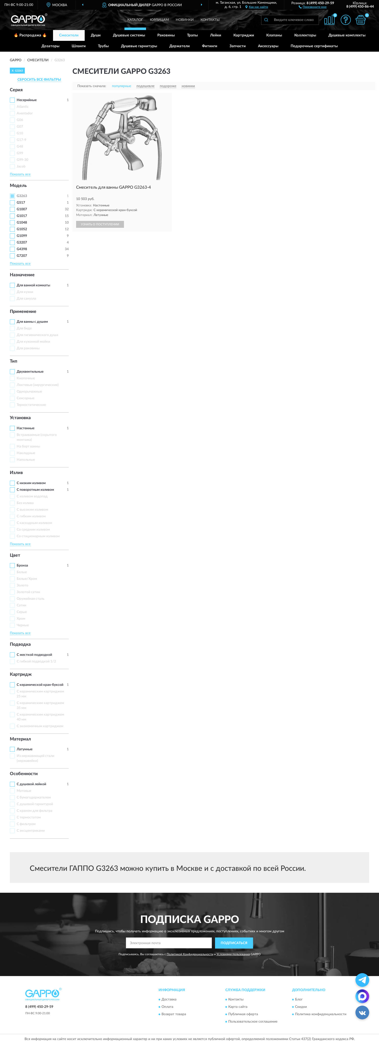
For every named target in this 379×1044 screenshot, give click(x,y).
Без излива (25, 503)
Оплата (167, 1007)
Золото (22, 585)
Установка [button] (20, 418)
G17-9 (21, 140)
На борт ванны (28, 446)
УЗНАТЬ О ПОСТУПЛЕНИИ (100, 224)
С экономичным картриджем (40, 726)
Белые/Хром (27, 579)
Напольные (26, 459)
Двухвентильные (30, 371)
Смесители (69, 35)
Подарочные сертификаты (314, 46)
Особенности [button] (24, 774)
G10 (20, 133)
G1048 (22, 222)
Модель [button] (18, 186)
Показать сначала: (91, 86)
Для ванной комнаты (33, 285)
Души (96, 35)
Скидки (301, 1007)
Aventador (25, 113)
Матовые (24, 791)
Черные (23, 625)
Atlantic (23, 106)
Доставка (169, 999)
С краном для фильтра (34, 811)
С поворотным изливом (35, 489)
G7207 (22, 256)
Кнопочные (26, 378)
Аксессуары (268, 46)
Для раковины (28, 348)
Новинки (185, 20)
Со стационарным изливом (38, 536)
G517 (21, 202)
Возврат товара (174, 1014)
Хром (21, 618)
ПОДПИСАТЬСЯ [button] (234, 943)
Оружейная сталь (30, 598)
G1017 (22, 216)
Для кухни (25, 292)
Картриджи (243, 35)
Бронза (22, 565)
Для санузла (26, 298)
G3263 (22, 196)
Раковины (166, 35)
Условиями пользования (233, 954)
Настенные (25, 428)
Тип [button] (13, 361)
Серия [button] (16, 90)
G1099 (22, 236)
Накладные (26, 453)
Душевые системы (129, 35)
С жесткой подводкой (34, 655)
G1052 (22, 229)
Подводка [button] (20, 644)
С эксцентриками (31, 830)
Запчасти (238, 46)
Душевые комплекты (346, 35)
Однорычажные (29, 391)
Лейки (215, 35)
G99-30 (22, 160)
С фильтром (26, 824)
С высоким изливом (32, 509)
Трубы (103, 46)
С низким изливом (31, 483)
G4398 (22, 249)
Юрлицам (159, 20)
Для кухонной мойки (33, 341)
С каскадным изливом (34, 523)
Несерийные (27, 100)
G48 (20, 146)
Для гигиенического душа (37, 335)
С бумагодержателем (34, 797)
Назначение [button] (22, 275)
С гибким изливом (31, 516)
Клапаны (274, 35)
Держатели (179, 46)
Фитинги (209, 46)
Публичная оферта (243, 1014)
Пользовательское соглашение (252, 1022)
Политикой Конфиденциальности (190, 954)
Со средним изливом (33, 529)
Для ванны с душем (32, 321)
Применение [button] (23, 311)
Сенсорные (25, 398)
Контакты (210, 20)
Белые (22, 572)
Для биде (24, 328)
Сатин (21, 605)
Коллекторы (305, 35)
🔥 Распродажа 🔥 (30, 35)
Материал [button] (20, 739)
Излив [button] (16, 473)
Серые (22, 612)
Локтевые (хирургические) (38, 385)
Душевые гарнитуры (139, 46)
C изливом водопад (32, 496)
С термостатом (29, 817)
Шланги (79, 46)
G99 (20, 153)
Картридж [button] (21, 674)
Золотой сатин (28, 592)
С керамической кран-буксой (40, 685)
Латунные (24, 749)
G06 (20, 120)
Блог (299, 999)
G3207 (22, 242)
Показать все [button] (20, 174)
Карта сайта (237, 1007)
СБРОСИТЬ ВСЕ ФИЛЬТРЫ (39, 79)
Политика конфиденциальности (320, 1014)
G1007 (22, 209)
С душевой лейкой (31, 784)
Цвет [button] (15, 555)
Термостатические (31, 405)
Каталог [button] (135, 20)
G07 (20, 126)
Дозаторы (50, 46)
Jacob (21, 166)
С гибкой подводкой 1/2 (36, 661)
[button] (312, 6)
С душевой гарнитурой (35, 804)
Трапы (192, 35)
